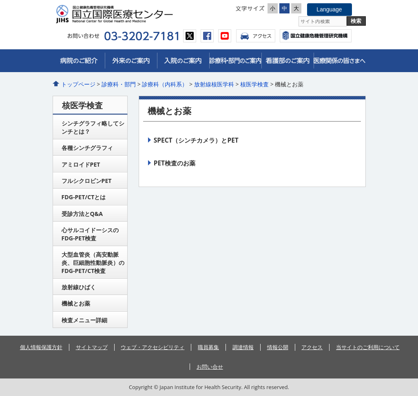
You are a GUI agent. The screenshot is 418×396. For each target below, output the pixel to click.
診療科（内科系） (165, 84)
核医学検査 (254, 84)
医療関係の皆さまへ (340, 60)
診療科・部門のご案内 (235, 60)
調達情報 (243, 347)
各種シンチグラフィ (87, 148)
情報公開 (277, 347)
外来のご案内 (131, 60)
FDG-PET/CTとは (84, 197)
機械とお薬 (76, 303)
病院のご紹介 (79, 60)
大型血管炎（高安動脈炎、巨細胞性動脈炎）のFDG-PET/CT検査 (93, 262)
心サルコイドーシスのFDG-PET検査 (90, 234)
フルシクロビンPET (87, 181)
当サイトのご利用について (368, 347)
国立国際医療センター (130, 14)
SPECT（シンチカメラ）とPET (196, 140)
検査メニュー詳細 (84, 320)
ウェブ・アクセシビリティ (152, 347)
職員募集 (208, 347)
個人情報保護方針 (41, 347)
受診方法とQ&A (82, 214)
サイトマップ (92, 347)
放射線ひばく (79, 287)
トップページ (78, 84)
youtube (224, 35)
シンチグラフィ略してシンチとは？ (93, 127)
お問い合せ (210, 366)
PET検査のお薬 (174, 162)
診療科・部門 (119, 84)
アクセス (255, 35)
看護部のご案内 (287, 60)
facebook (207, 35)
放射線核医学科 (214, 84)
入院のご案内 (183, 60)
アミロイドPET (81, 164)
